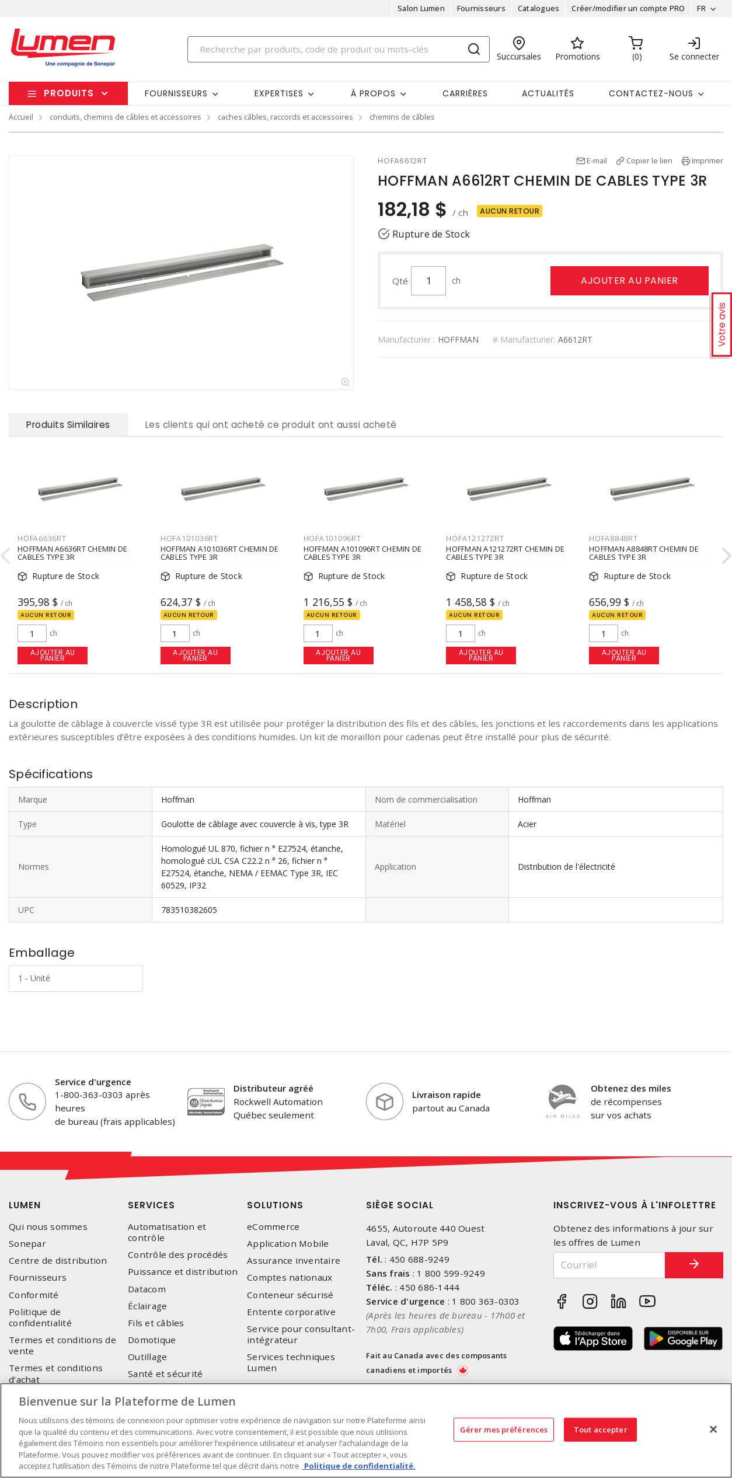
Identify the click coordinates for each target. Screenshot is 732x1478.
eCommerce (273, 1226)
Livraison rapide (446, 1094)
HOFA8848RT (613, 538)
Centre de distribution (58, 1260)
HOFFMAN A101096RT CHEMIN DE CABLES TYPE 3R (363, 552)
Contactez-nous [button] (651, 93)
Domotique (152, 1339)
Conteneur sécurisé (290, 1295)
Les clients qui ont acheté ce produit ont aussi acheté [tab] (271, 425)
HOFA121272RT (475, 538)
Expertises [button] (279, 93)
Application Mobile (288, 1243)
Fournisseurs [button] (176, 93)
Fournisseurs (481, 8)
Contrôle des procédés (178, 1254)
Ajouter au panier (629, 280)
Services (151, 1205)
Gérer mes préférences (504, 1429)
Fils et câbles (156, 1323)
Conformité (34, 1295)
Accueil (21, 116)
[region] (366, 1430)
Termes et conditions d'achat (56, 1373)
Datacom (147, 1289)
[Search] (338, 49)
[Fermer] (713, 1429)
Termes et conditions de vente (62, 1345)
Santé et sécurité (165, 1373)
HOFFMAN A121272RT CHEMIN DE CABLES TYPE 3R (505, 552)
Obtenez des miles (631, 1088)
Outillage (147, 1356)
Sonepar (27, 1243)
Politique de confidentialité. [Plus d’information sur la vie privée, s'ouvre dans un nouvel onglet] (359, 1465)
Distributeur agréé (273, 1088)
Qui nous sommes (48, 1226)
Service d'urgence (93, 1081)
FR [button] (701, 8)
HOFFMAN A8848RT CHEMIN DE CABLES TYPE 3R (644, 552)
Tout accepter (601, 1429)
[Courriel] (609, 1265)
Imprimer (707, 160)
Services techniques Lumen (291, 1362)
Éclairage (147, 1306)
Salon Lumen (421, 8)
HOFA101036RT (189, 538)
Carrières (465, 93)
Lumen (25, 1205)
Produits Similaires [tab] (68, 425)
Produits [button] (69, 93)
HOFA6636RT (42, 538)
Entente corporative (291, 1311)
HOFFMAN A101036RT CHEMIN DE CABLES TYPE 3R (220, 552)
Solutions (275, 1205)
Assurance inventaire (293, 1260)
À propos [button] (373, 93)
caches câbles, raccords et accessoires (285, 116)
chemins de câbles (402, 116)
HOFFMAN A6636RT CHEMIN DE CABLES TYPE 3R (72, 552)
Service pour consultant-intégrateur (301, 1334)
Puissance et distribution (183, 1271)
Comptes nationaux (289, 1277)
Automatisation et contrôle (167, 1232)
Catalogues (539, 8)
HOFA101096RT (332, 538)
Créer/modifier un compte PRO (628, 8)
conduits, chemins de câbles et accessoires (125, 116)
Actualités (548, 93)
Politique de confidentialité (40, 1317)
